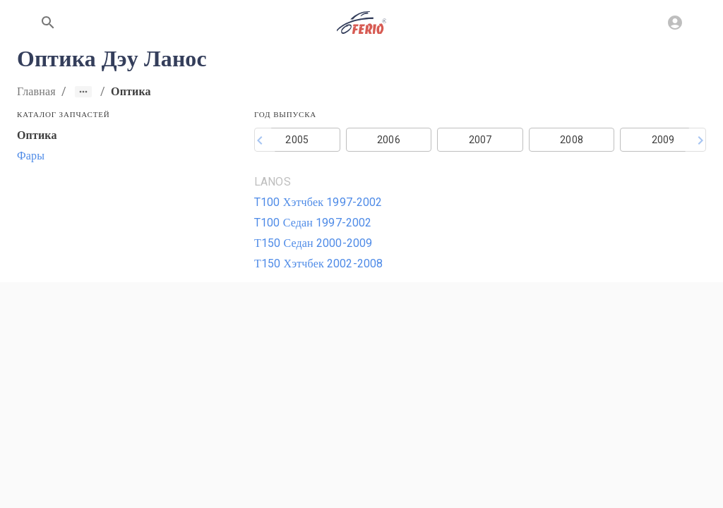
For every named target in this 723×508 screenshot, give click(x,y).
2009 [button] (663, 139)
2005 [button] (297, 139)
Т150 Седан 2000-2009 (313, 243)
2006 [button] (388, 139)
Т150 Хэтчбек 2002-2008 (318, 263)
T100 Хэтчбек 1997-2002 (318, 202)
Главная (36, 91)
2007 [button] (480, 139)
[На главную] (361, 23)
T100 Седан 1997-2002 (313, 222)
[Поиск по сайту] (48, 23)
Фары (30, 155)
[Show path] (83, 91)
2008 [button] (571, 139)
